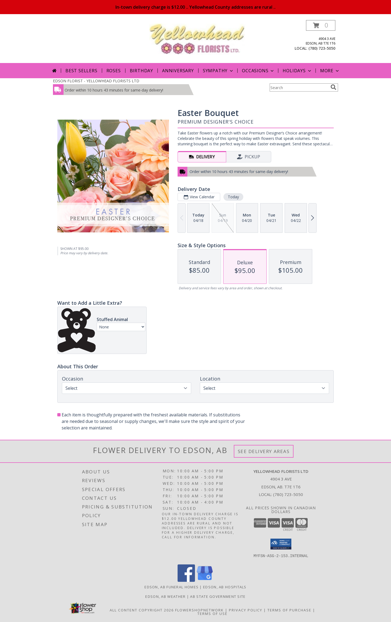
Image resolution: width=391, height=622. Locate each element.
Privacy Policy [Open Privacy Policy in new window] (245, 610)
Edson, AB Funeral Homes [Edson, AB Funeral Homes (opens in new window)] (171, 587)
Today (233, 196)
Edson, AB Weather (165, 596)
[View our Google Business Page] (204, 580)
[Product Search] (299, 87)
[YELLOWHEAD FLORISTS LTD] (197, 38)
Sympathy (218, 71)
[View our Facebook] (186, 580)
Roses (113, 71)
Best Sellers (81, 71)
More (330, 71)
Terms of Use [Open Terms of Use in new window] (212, 613)
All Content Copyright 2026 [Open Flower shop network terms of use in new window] (142, 610)
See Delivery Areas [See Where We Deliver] (264, 451)
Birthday (141, 71)
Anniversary (178, 71)
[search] (333, 87)
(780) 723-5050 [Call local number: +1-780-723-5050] (321, 48)
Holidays (297, 71)
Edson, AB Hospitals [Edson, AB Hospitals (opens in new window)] (225, 587)
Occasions (258, 71)
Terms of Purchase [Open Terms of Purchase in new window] (289, 610)
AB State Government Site (217, 596)
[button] (320, 25)
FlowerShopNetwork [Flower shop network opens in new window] (199, 610)
